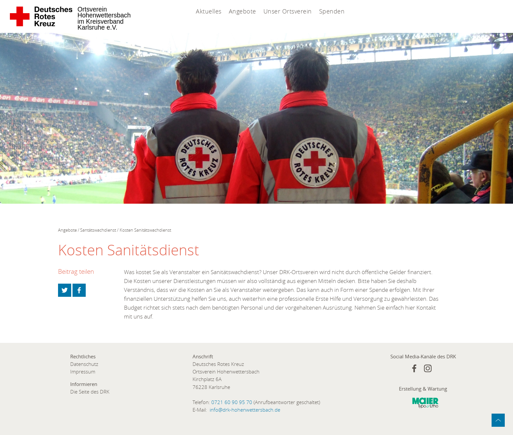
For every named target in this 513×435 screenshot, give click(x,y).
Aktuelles (209, 11)
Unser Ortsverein (287, 11)
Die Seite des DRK (89, 392)
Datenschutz (84, 364)
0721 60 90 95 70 (231, 402)
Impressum (82, 372)
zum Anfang (498, 420)
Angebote (242, 11)
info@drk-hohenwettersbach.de (245, 410)
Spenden (332, 11)
